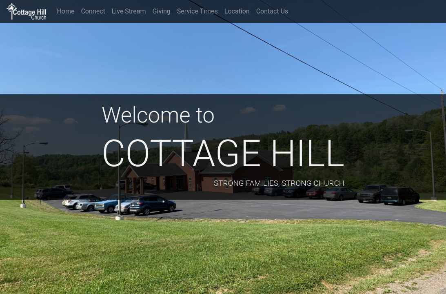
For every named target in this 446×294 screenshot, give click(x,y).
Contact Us (272, 11)
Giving (162, 11)
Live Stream (129, 11)
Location (237, 11)
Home (65, 11)
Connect (93, 11)
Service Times (197, 11)
